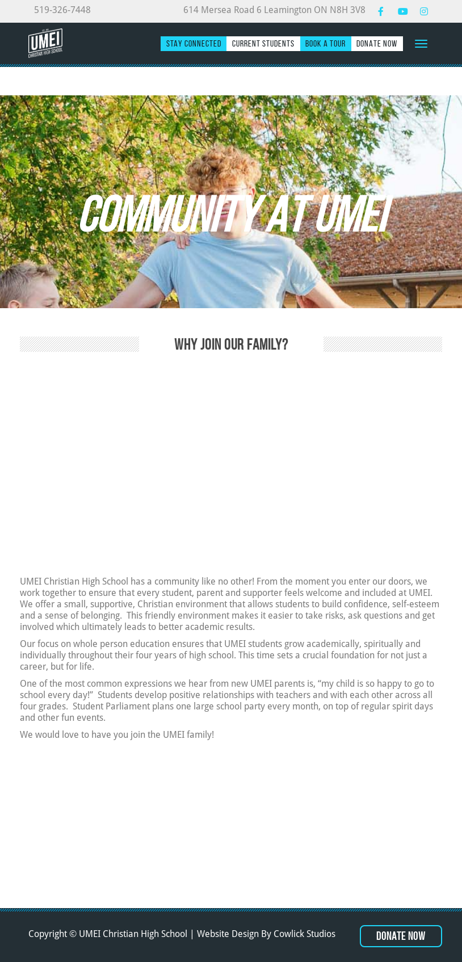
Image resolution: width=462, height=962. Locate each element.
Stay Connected (193, 43)
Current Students (263, 43)
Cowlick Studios (304, 934)
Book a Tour (325, 43)
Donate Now (376, 43)
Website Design (228, 934)
